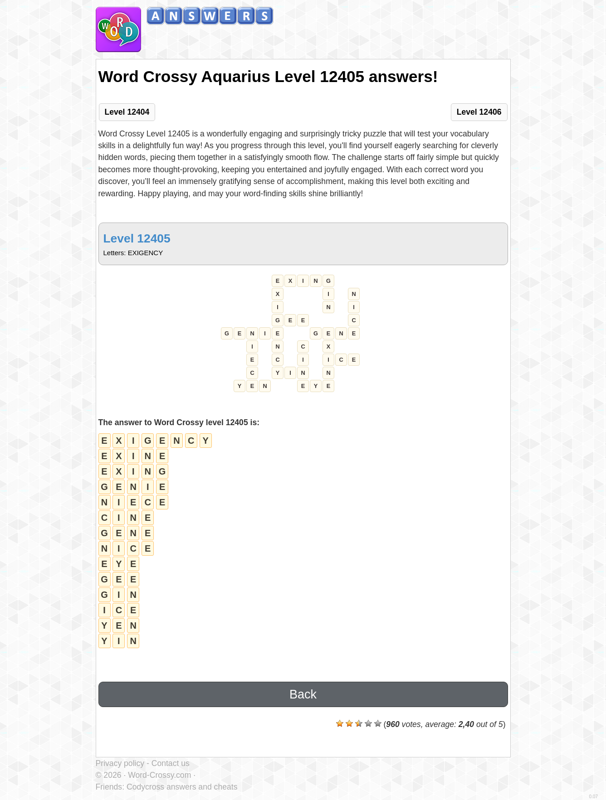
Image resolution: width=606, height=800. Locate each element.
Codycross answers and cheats (182, 786)
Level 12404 (127, 111)
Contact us (171, 763)
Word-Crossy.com (159, 775)
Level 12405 (137, 238)
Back (303, 694)
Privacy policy (120, 763)
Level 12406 (479, 111)
